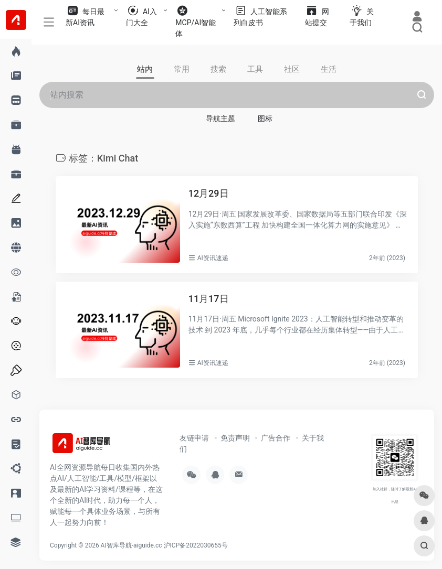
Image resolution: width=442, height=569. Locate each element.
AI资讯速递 (212, 258)
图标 (265, 118)
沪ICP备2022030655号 (196, 545)
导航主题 (220, 118)
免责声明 (235, 438)
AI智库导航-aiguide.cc (131, 545)
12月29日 (208, 193)
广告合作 (275, 438)
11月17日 (208, 298)
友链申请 (194, 438)
